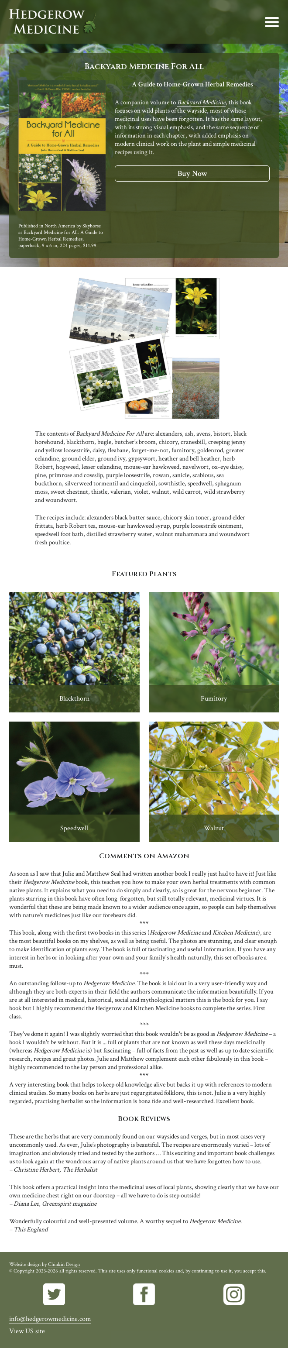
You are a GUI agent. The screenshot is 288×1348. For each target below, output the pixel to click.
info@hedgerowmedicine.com (50, 1319)
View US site (27, 1331)
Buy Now (192, 173)
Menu (272, 22)
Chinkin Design (64, 1264)
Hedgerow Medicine (52, 21)
